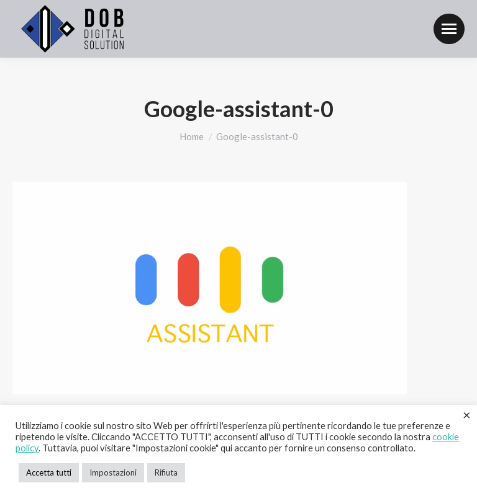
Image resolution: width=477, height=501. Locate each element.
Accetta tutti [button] (48, 472)
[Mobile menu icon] (449, 29)
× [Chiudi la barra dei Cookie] (467, 415)
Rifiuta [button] (166, 472)
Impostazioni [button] (113, 472)
